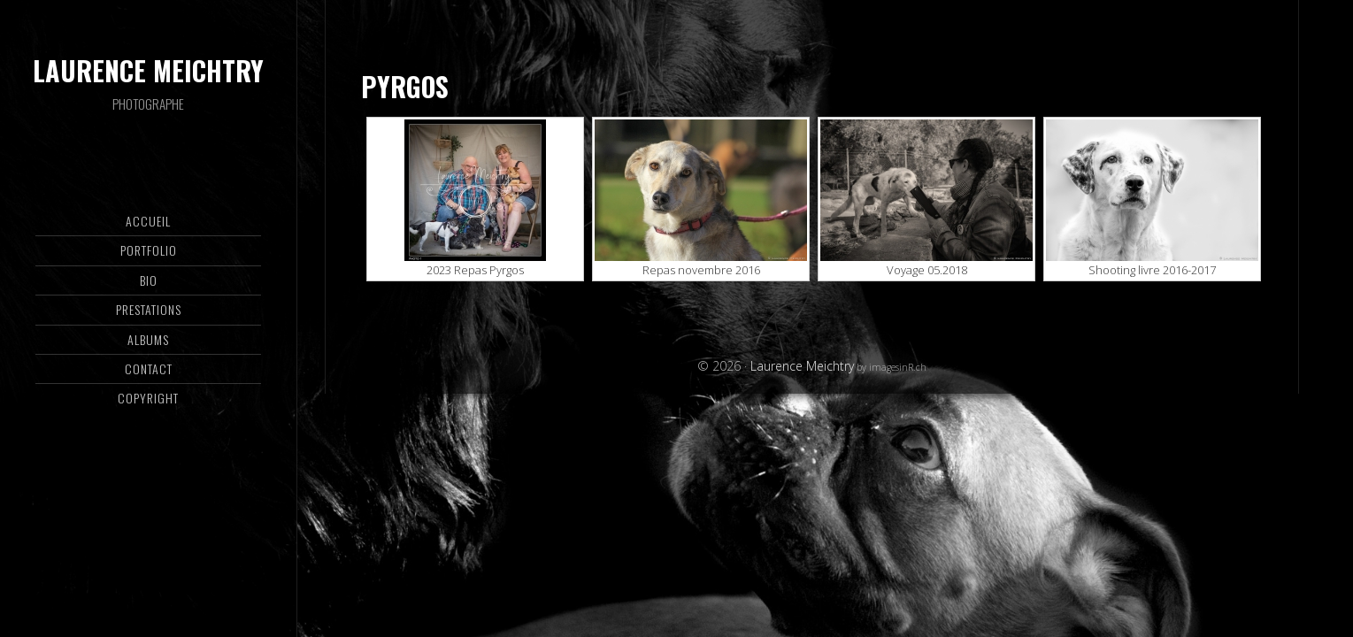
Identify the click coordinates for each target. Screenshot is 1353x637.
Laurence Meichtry (148, 70)
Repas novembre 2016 (701, 270)
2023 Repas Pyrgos (475, 270)
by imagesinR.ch (890, 367)
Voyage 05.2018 (927, 270)
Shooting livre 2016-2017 (1152, 270)
